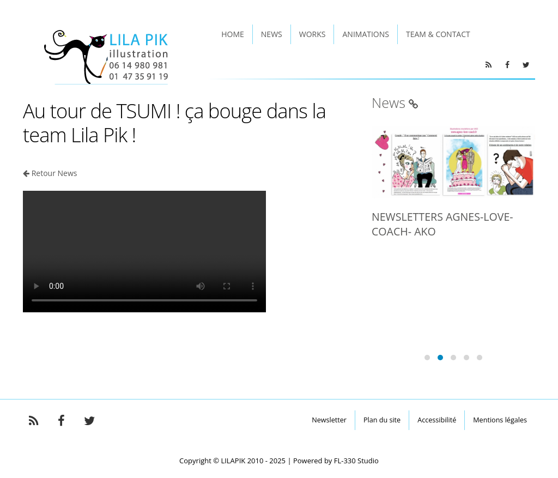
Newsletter (329, 420)
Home (232, 34)
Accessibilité (436, 420)
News (271, 34)
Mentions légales (500, 420)
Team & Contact (438, 34)
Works (312, 34)
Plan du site (382, 420)
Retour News (54, 173)
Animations (365, 34)
